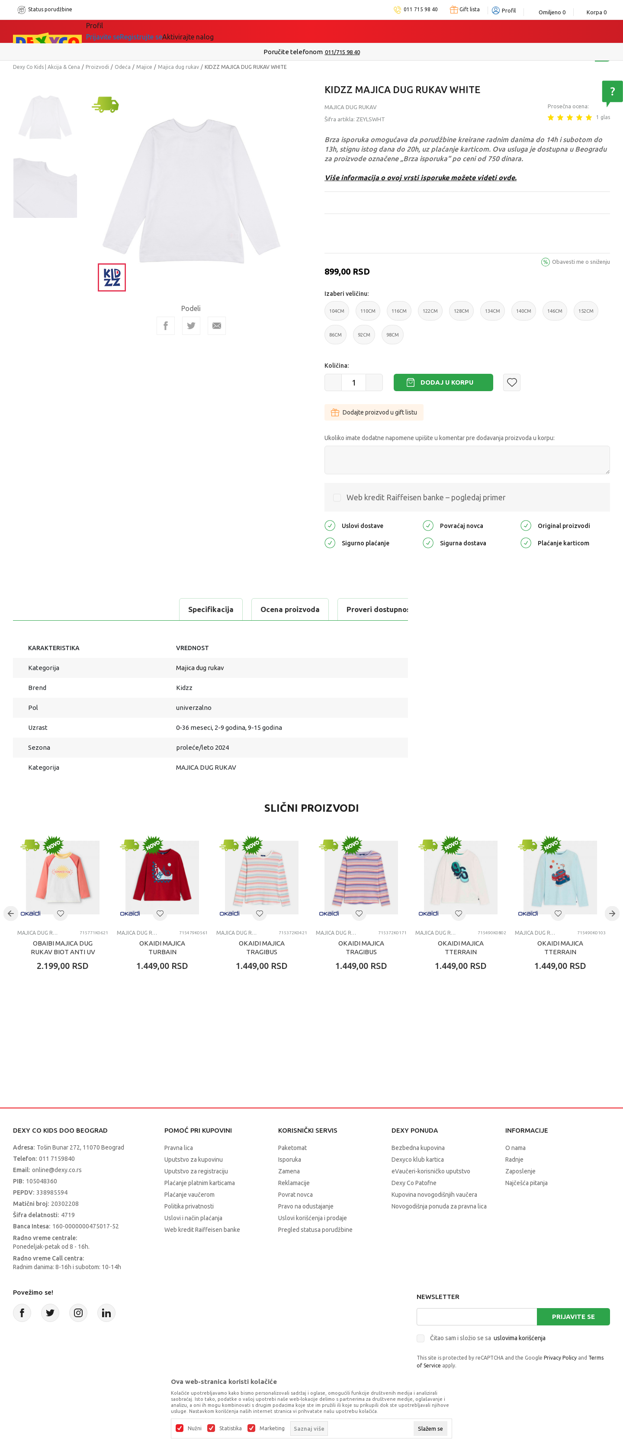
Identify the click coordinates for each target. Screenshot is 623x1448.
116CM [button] (399, 314)
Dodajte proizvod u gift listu (374, 412)
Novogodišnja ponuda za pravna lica (439, 1206)
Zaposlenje (520, 1171)
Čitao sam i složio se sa (488, 1338)
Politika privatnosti (189, 1206)
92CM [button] (364, 338)
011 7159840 (57, 1158)
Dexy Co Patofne (414, 1182)
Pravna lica (178, 1147)
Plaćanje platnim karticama (199, 1182)
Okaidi (282, 31)
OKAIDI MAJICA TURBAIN (162, 947)
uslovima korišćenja (520, 1338)
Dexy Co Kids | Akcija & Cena (46, 67)
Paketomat (292, 1147)
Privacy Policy (560, 1358)
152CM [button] (586, 314)
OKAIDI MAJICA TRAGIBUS (262, 947)
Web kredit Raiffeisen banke (202, 1229)
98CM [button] (392, 338)
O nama (515, 1147)
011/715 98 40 (342, 52)
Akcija (174, 31)
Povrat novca (295, 1194)
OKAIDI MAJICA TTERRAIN (461, 947)
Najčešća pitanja (526, 1182)
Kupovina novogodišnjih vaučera (434, 1194)
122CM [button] (430, 314)
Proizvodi (97, 67)
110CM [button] (368, 314)
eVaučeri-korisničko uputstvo (431, 1171)
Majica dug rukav (178, 67)
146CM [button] (554, 314)
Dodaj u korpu (447, 382)
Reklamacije (294, 1182)
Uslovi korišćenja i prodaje (312, 1218)
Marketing (272, 1428)
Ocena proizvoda (128, 609)
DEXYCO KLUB (226, 31)
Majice (144, 67)
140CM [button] (523, 314)
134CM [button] (492, 314)
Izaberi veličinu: (346, 293)
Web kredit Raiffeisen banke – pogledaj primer (426, 497)
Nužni (195, 1428)
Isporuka (289, 1159)
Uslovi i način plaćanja (193, 1218)
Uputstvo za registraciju (196, 1171)
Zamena (289, 1171)
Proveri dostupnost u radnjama (239, 609)
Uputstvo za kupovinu (193, 1159)
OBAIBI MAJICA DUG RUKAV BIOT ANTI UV (63, 947)
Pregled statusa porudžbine (315, 1229)
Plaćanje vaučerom (189, 1194)
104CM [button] (336, 314)
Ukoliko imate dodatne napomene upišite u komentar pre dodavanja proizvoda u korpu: (439, 437)
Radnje (514, 1159)
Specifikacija (49, 609)
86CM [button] (335, 338)
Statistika (230, 1428)
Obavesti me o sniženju (581, 262)
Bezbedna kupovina (418, 1147)
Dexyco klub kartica (418, 1159)
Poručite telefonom (293, 51)
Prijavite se (573, 1316)
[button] (511, 382)
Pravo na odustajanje (306, 1206)
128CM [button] (461, 314)
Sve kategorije (121, 31)
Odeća (123, 67)
